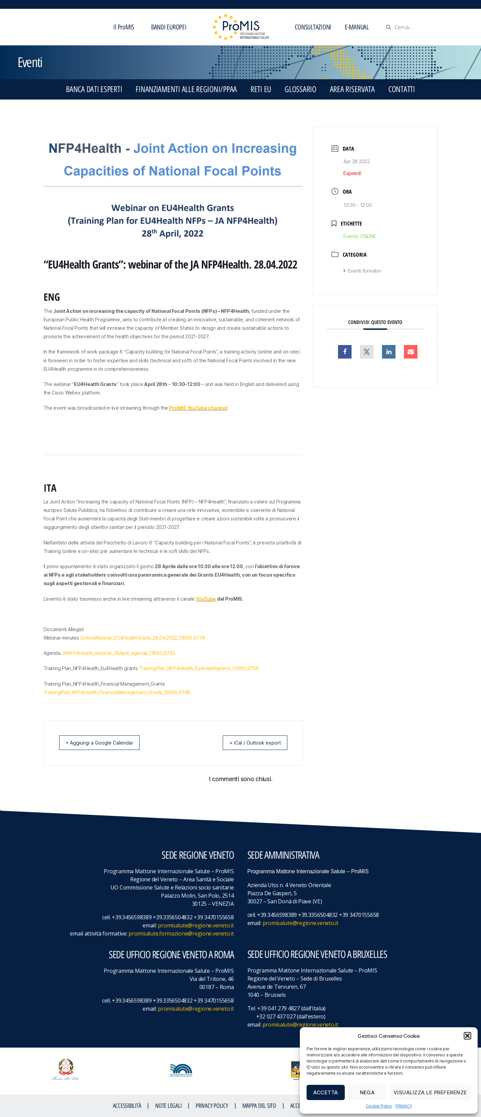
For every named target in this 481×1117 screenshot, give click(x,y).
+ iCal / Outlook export (251, 742)
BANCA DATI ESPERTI (94, 89)
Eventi (30, 62)
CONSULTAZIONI (313, 27)
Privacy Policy (212, 1106)
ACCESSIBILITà (127, 1106)
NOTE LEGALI (168, 1106)
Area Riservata (352, 89)
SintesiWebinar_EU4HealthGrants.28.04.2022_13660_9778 (142, 638)
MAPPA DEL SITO (259, 1106)
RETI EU (260, 89)
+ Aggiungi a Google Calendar (103, 742)
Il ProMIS (125, 27)
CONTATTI (401, 89)
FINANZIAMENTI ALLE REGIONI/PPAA (186, 89)
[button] (467, 1035)
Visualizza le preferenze (430, 1092)
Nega (367, 1092)
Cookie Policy (379, 1106)
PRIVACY (403, 1106)
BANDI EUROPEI (169, 27)
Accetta (325, 1092)
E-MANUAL (357, 27)
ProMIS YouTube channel (198, 408)
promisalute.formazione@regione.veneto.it (181, 933)
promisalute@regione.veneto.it (196, 925)
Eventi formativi (362, 271)
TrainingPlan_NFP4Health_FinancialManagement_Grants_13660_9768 (117, 692)
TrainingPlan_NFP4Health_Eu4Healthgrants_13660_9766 (199, 668)
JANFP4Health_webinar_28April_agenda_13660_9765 (119, 653)
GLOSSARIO (300, 89)
